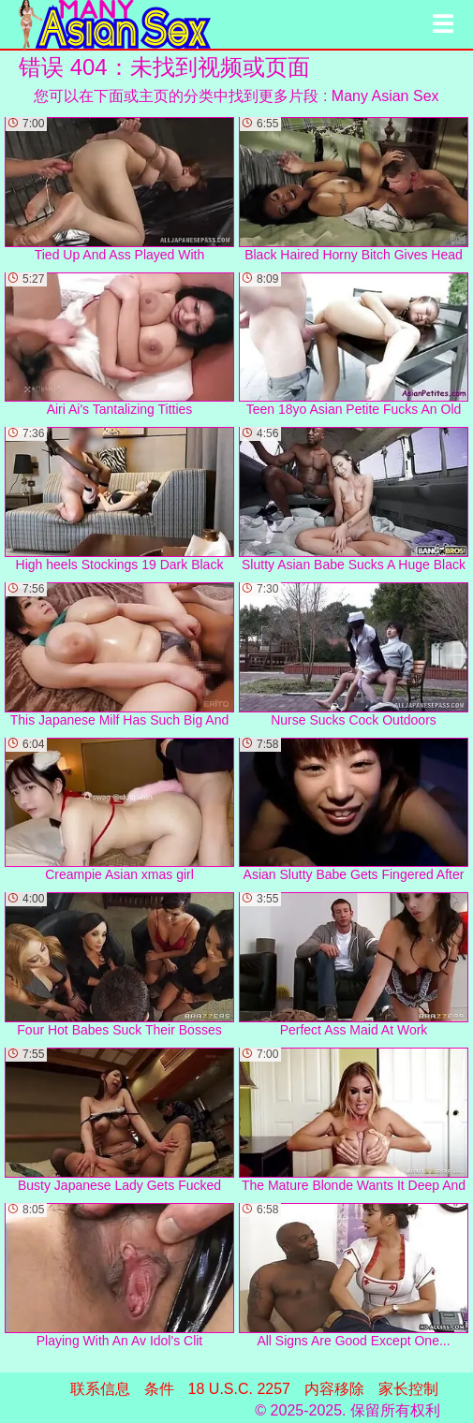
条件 (159, 1389)
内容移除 (334, 1389)
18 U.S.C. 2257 (239, 1389)
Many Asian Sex (385, 96)
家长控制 (408, 1389)
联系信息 (100, 1389)
